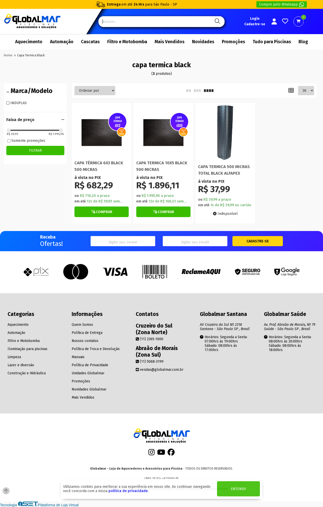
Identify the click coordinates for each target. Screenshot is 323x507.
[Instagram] (151, 454)
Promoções (233, 41)
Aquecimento (28, 41)
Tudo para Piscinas (272, 41)
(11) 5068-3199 (150, 361)
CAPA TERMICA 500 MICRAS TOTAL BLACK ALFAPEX (224, 170)
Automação (61, 41)
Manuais (78, 357)
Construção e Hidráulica (27, 373)
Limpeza (14, 357)
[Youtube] (161, 454)
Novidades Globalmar (89, 389)
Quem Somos (82, 324)
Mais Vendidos (169, 41)
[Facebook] (171, 454)
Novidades (203, 41)
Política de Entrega (87, 333)
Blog (303, 41)
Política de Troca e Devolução (96, 349)
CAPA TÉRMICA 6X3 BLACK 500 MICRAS (98, 166)
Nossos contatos (85, 341)
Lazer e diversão (21, 365)
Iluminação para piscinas (27, 349)
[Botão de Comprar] (101, 211)
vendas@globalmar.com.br (159, 369)
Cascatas (90, 41)
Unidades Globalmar (88, 373)
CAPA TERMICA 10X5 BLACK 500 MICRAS (161, 166)
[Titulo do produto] (101, 132)
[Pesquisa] (216, 21)
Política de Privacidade (90, 365)
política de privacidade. (128, 491)
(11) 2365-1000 (149, 339)
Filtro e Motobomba (127, 41)
